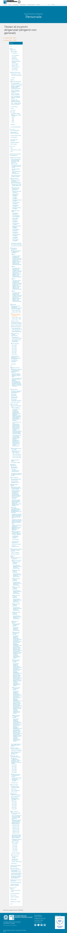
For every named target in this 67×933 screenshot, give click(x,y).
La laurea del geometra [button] (15, 135)
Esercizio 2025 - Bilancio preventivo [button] (16, 571)
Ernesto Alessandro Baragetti (16, 62)
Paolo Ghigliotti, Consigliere (16, 230)
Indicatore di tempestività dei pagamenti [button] (15, 798)
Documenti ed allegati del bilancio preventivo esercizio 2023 (17, 592)
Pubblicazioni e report (16, 74)
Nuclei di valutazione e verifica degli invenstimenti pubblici (16, 870)
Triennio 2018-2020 (16, 454)
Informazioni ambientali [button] (15, 882)
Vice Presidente (15, 55)
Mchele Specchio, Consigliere (16, 235)
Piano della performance (14, 395)
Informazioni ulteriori (16, 544)
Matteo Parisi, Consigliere (15, 232)
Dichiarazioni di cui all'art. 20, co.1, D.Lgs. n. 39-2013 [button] (16, 452)
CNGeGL (12, 48)
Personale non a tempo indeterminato (17, 338)
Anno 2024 (14, 348)
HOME (11, 46)
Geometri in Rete (38, 920)
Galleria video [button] (13, 899)
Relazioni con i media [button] (15, 901)
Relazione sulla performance (14, 397)
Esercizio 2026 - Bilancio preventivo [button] (16, 562)
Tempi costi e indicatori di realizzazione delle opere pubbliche (16, 877)
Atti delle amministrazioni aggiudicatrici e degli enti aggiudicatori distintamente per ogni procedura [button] (16, 510)
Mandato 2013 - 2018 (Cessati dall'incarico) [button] (16, 185)
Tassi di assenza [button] (15, 343)
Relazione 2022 (15, 828)
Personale (13, 364)
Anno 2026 (14, 345)
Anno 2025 (14, 346)
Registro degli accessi (17, 861)
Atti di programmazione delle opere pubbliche (16, 874)
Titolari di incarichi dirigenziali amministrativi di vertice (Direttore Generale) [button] (16, 307)
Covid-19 (13, 77)
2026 (13, 117)
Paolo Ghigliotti (15, 64)
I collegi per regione (15, 113)
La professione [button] (13, 137)
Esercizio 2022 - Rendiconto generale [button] (16, 661)
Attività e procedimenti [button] (13, 465)
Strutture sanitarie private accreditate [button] (14, 885)
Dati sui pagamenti (15, 796)
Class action (13, 789)
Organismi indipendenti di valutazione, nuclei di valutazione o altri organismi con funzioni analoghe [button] (16, 761)
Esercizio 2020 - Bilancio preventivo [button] (16, 613)
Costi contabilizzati (15, 790)
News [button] (13, 888)
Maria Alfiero (14, 58)
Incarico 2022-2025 (16, 310)
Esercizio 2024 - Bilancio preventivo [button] (16, 579)
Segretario (14, 57)
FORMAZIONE (13, 146)
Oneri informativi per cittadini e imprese (15, 176)
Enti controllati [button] (15, 404)
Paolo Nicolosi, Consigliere (15, 206)
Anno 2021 (14, 352)
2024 (13, 120)
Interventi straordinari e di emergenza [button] (15, 866)
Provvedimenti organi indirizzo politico (16, 479)
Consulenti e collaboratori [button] (14, 249)
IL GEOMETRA (13, 129)
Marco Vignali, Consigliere (15, 240)
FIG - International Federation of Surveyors (16, 84)
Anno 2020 (14, 354)
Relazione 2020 (15, 825)
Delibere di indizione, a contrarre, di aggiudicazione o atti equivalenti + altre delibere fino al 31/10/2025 (17, 528)
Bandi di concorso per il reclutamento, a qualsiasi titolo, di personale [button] (16, 371)
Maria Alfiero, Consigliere (15, 221)
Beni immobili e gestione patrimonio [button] (16, 748)
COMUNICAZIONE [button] (31, 4)
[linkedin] (41, 925)
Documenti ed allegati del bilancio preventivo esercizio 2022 (17, 601)
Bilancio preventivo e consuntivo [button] (17, 558)
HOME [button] (5, 4)
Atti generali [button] (15, 163)
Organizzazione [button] (15, 178)
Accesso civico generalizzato (15, 859)
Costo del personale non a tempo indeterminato (16, 340)
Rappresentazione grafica (15, 460)
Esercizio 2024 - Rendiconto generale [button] (16, 716)
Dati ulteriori (14, 863)
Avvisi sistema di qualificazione (15, 542)
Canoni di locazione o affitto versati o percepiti (16, 753)
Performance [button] (15, 389)
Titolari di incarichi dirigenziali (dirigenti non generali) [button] (16, 315)
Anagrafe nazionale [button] (14, 142)
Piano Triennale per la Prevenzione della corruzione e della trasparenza (16, 817)
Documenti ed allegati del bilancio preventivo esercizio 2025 (17, 575)
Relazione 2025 (15, 833)
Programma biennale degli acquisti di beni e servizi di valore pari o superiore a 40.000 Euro (17, 516)
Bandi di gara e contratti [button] (14, 485)
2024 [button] (14, 278)
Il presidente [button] (14, 53)
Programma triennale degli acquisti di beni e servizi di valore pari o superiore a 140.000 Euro (17, 521)
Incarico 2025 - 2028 (16, 312)
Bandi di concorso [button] (16, 367)
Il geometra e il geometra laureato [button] (14, 133)
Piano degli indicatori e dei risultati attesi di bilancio (16, 745)
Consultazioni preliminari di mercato (15, 537)
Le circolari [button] (12, 110)
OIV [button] (11, 366)
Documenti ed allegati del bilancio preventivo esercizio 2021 (17, 609)
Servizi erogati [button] (15, 784)
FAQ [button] (11, 151)
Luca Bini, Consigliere (14, 198)
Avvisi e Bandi (15, 539)
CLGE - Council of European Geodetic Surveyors (15, 91)
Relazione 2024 (15, 831)
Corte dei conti (14, 782)
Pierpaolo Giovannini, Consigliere (17, 200)
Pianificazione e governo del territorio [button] (16, 880)
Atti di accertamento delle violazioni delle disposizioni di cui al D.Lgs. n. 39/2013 (16, 836)
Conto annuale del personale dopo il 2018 (17, 329)
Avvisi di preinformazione (15, 546)
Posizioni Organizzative (16, 325)
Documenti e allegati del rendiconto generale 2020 (16, 629)
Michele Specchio (16, 66)
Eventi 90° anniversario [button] (16, 75)
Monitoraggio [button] (16, 842)
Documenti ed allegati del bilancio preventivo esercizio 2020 (17, 617)
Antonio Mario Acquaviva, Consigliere (15, 195)
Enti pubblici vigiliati (15, 462)
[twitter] (38, 925)
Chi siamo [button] (14, 49)
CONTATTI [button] (38, 4)
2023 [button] (14, 266)
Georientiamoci (38, 922)
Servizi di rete (14, 792)
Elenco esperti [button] (13, 144)
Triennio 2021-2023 (16, 456)
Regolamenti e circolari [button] (15, 149)
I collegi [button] (13, 112)
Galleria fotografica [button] (14, 896)
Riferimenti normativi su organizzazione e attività (16, 166)
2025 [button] (14, 291)
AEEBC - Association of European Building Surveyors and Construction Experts (16, 87)
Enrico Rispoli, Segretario (15, 219)
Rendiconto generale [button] (15, 622)
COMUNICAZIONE (13, 887)
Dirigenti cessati (14, 321)
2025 (13, 119)
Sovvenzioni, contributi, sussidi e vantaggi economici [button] (16, 550)
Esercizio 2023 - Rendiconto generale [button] (16, 688)
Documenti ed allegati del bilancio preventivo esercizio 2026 (17, 567)
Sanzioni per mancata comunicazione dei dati (16, 244)
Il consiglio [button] (14, 51)
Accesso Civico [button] (15, 855)
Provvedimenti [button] (16, 407)
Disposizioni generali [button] (16, 157)
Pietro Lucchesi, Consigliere (16, 203)
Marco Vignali (15, 69)
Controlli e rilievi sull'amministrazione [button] (16, 756)
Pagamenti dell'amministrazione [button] (16, 794)
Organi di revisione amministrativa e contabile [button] (15, 775)
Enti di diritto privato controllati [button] (16, 449)
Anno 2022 (14, 351)
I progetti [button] (12, 124)
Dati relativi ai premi (15, 402)
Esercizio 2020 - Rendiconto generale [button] (16, 624)
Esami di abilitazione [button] (15, 130)
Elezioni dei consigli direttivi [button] (16, 115)
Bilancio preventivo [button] (17, 560)
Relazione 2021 (15, 827)
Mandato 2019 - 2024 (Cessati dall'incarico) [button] (16, 188)
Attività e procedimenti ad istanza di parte (15, 470)
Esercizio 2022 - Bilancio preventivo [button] (16, 596)
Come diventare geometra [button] (14, 140)
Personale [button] (14, 304)
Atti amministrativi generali (16, 169)
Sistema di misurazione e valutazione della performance (16, 392)
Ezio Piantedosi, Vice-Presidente (16, 216)
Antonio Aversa (15, 59)
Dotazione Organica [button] (16, 326)
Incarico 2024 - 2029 (10, 40)
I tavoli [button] (11, 108)
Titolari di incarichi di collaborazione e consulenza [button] (16, 251)
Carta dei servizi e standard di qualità (15, 787)
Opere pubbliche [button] (15, 868)
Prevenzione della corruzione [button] (16, 813)
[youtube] (45, 925)
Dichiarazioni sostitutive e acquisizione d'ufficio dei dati (16, 474)
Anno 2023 (14, 349)
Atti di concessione (15, 554)
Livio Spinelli (14, 68)
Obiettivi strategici (16, 853)
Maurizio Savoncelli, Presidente (16, 192)
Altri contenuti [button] (15, 811)
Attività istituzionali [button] (16, 72)
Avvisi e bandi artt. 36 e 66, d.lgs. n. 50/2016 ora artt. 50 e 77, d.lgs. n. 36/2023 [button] (16, 533)
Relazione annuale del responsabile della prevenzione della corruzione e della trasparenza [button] (16, 822)
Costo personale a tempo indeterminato (17, 331)
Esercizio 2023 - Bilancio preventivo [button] (16, 588)
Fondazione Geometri (40, 918)
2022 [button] (14, 254)
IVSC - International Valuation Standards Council (15, 97)
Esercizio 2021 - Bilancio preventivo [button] (16, 604)
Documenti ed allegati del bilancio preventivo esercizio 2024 (17, 584)
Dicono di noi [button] (13, 895)
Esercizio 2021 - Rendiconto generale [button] (16, 633)
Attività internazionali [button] (16, 81)
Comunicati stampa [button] (14, 893)
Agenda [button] (12, 79)
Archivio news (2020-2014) (16, 891)
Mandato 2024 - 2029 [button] (16, 211)
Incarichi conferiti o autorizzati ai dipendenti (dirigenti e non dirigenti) (16, 358)
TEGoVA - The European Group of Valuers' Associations (15, 100)
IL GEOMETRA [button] (15, 4)
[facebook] (35, 925)
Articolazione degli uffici (16, 245)
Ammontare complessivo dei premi (16, 400)
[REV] (59, 922)
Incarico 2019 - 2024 (10, 38)
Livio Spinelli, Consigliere (15, 238)
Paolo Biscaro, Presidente (15, 214)
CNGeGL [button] (10, 4)
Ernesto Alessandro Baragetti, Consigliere (16, 226)
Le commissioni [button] (14, 106)
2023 (13, 122)
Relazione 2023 (15, 830)
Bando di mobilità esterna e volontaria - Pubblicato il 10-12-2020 (16, 375)
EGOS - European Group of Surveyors (15, 94)
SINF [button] (11, 148)
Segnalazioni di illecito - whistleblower (17, 840)
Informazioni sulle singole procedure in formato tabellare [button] (16, 488)
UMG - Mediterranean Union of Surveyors (16, 104)
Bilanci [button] (13, 556)
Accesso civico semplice (15, 857)
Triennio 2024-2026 (16, 457)
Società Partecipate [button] (16, 405)
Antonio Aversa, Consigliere (15, 224)
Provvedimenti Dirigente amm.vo (15, 482)
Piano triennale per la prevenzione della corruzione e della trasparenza (16, 161)
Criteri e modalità (15, 552)
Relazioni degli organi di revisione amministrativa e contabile (16, 779)
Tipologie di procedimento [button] (14, 467)
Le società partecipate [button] (15, 127)
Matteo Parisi (15, 65)
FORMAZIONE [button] (23, 4)
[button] (10, 48)
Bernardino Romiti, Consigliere (16, 208)
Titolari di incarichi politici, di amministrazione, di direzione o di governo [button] (16, 181)
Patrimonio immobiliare (16, 750)
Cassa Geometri (38, 916)
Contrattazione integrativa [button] (14, 361)
